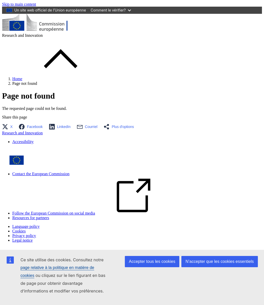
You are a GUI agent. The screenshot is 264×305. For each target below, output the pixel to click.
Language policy (26, 226)
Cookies (19, 231)
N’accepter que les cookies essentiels (219, 261)
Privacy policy (24, 235)
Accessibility (23, 141)
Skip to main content (19, 4)
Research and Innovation (22, 133)
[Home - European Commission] (39, 31)
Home (17, 79)
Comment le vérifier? (111, 10)
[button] (9, 127)
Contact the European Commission (41, 174)
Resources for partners (30, 218)
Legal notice (22, 240)
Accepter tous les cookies (152, 261)
